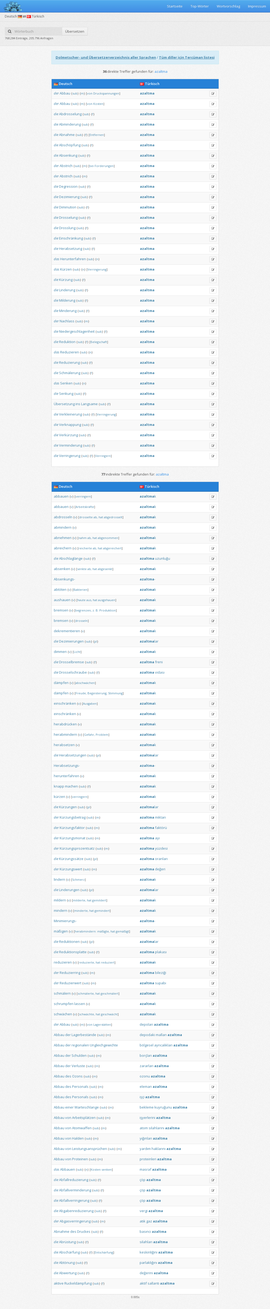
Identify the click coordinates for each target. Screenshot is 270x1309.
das (56, 258)
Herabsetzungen (72, 755)
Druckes (83, 1231)
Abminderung (70, 124)
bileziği (160, 972)
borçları (146, 1055)
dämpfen (61, 682)
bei (91, 166)
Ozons (77, 1076)
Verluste (78, 1065)
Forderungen (104, 166)
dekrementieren (67, 630)
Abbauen (67, 1169)
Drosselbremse (71, 662)
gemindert (102, 911)
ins (78, 403)
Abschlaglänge (71, 558)
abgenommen (108, 538)
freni (159, 662)
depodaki (147, 1034)
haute (81, 600)
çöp (142, 1179)
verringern (83, 496)
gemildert (99, 900)
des (68, 1076)
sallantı (153, 1283)
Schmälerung (69, 372)
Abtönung (67, 1262)
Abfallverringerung (74, 1200)
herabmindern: (85, 931)
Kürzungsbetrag (73, 817)
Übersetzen (74, 31)
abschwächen (85, 683)
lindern (59, 879)
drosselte (86, 517)
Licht (77, 652)
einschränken (65, 703)
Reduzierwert (70, 983)
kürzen (59, 796)
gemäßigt (122, 931)
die (56, 114)
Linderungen (69, 889)
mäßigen (61, 931)
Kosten (98, 104)
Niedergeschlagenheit (77, 331)
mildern (60, 900)
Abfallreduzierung (73, 1179)
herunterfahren (66, 775)
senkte (82, 569)
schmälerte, (86, 993)
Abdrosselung (70, 114)
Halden (78, 1138)
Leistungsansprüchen (89, 1148)
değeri (160, 869)
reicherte (85, 548)
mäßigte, (103, 931)
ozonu (145, 1076)
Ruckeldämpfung (78, 1283)
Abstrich (66, 165)
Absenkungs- (64, 579)
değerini (146, 1272)
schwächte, (87, 1014)
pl (95, 641)
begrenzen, (83, 610)
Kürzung (66, 279)
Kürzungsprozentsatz (77, 848)
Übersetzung (64, 403)
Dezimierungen (71, 641)
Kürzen (66, 269)
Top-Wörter (200, 6)
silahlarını (156, 1128)
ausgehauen (106, 600)
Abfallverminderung (75, 1190)
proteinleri (148, 1159)
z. (93, 610)
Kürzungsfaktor (72, 827)
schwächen (63, 1014)
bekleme (147, 1107)
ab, (96, 517)
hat (101, 517)
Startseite (175, 6)
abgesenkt (105, 569)
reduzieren (63, 962)
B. (97, 610)
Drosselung (68, 217)
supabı (160, 983)
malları (161, 1034)
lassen (79, 1003)
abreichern (63, 548)
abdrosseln (63, 517)
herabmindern (65, 734)
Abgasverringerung (75, 1221)
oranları (161, 858)
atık (142, 1221)
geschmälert (109, 993)
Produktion (107, 610)
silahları (146, 1241)
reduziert (107, 962)
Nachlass (67, 321)
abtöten (60, 589)
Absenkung (68, 155)
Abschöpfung (70, 145)
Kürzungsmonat (72, 838)
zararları (146, 1065)
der (56, 93)
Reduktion (67, 341)
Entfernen (97, 135)
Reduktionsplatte (73, 951)
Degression (68, 186)
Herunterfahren (73, 258)
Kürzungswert (71, 869)
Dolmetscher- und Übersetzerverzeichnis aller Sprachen (106, 57)
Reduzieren (69, 352)
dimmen (60, 651)
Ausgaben (90, 703)
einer (69, 1107)
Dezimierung (69, 196)
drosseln (81, 621)
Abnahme (67, 134)
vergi (144, 1210)
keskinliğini (148, 1252)
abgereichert (112, 548)
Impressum (257, 6)
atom (144, 1128)
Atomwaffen (82, 1128)
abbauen (61, 496)
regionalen (80, 1045)
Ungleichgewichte (104, 1045)
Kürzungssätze (71, 858)
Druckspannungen (106, 93)
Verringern (103, 456)
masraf (145, 1169)
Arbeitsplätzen (84, 1117)
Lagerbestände (84, 1034)
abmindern (63, 527)
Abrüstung (67, 1241)
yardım (145, 1148)
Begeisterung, (97, 693)
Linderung (67, 290)
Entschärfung (104, 1252)
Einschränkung (71, 238)
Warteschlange (86, 1107)
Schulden (79, 1055)
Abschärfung (69, 1252)
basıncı (145, 1231)
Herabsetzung (70, 248)
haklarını (159, 1148)
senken (106, 1169)
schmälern (62, 993)
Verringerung (97, 269)
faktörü (161, 827)
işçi (142, 1096)
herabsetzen (64, 744)
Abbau (65, 93)
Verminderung (70, 445)
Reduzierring (70, 972)
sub (74, 93)
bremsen (61, 610)
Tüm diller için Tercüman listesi (187, 57)
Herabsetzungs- (67, 765)
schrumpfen (63, 1003)
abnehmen (63, 537)
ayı (157, 838)
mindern (60, 910)
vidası (160, 672)
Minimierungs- (65, 920)
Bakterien (80, 590)
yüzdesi (161, 848)
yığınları (146, 1138)
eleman (146, 1086)
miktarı (160, 817)
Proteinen (80, 1159)
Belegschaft (98, 342)
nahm (82, 538)
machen (71, 786)
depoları (146, 1024)
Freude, (81, 693)
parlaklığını (148, 1262)
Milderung (67, 300)
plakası (161, 951)
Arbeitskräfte (85, 507)
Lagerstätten (102, 1024)
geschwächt (109, 1014)
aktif (143, 1283)
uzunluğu (162, 558)
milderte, (79, 900)
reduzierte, (87, 962)
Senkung (66, 393)
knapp (59, 786)
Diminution (67, 207)
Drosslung (67, 227)
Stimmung (115, 693)
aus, (89, 600)
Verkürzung (68, 435)
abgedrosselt (113, 517)
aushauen (62, 599)
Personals (80, 1086)
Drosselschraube (73, 672)
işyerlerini (147, 1117)
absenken (62, 568)
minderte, (81, 911)
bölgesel (146, 1045)
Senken (66, 383)
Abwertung (68, 1272)
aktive (59, 1283)
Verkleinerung (70, 414)
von (89, 93)
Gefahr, (89, 735)
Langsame (89, 403)
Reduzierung (69, 362)
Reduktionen (69, 941)
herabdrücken (65, 724)
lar (149, 641)
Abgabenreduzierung (76, 1210)
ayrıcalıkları (163, 1045)
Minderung (68, 310)
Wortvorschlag (228, 6)
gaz (149, 1221)
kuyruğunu (163, 1107)
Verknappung (70, 424)
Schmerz (78, 880)
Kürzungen (68, 807)
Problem (102, 735)
